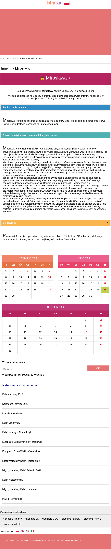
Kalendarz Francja (92, 519)
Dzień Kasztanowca (12, 480)
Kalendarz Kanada (70, 519)
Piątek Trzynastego (12, 499)
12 (35, 277)
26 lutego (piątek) (74, 98)
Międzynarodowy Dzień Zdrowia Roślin (22, 470)
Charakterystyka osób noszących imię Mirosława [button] (55, 135)
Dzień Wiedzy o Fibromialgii (16, 432)
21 (49, 283)
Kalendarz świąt (49, 540)
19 (35, 283)
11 (27, 277)
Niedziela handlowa (12, 413)
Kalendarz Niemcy (12, 519)
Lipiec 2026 (83, 258)
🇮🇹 (32, 531)
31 (90, 296)
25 (27, 289)
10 (20, 277)
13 (42, 277)
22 (6, 289)
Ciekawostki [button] (55, 223)
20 (42, 283)
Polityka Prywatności (73, 540)
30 (13, 296)
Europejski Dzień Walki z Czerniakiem (21, 451)
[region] (55, 32)
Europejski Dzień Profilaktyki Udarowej (22, 442)
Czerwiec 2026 (28, 258)
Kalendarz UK (32, 519)
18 (27, 283)
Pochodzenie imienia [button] (55, 107)
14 (49, 277)
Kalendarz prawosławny (31, 540)
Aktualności (14, 540)
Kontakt (60, 540)
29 (6, 296)
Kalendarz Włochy (12, 524)
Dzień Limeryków (11, 423)
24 (20, 289)
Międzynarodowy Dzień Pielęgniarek (21, 461)
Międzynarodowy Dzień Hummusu (19, 489)
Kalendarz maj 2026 (12, 394)
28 (49, 289)
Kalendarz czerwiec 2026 (15, 404)
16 (13, 283)
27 (42, 289)
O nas (5, 540)
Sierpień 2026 (55, 307)
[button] (5, 3)
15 (6, 283)
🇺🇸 (27, 531)
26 (35, 289)
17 (20, 283)
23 (13, 289)
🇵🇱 (58, 3)
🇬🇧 (22, 531)
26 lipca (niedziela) (54, 98)
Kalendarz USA (50, 519)
